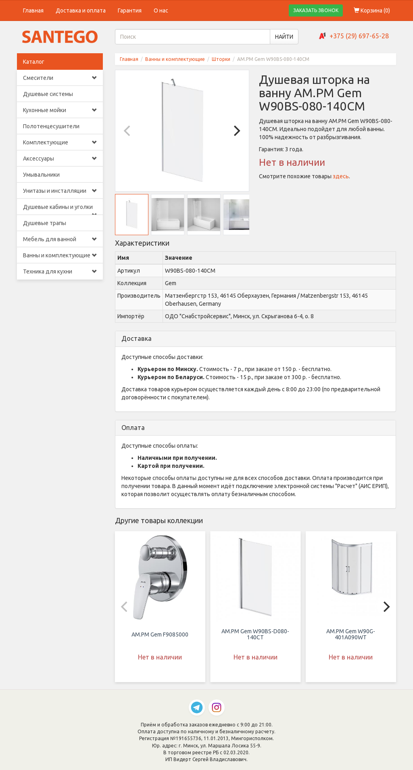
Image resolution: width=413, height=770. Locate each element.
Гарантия (130, 10)
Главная (33, 10)
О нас (161, 10)
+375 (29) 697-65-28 (359, 36)
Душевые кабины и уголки (60, 209)
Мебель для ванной (60, 239)
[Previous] (128, 131)
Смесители (60, 77)
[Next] (236, 131)
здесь (341, 176)
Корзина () (372, 10)
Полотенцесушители (51, 126)
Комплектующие (60, 142)
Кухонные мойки (60, 110)
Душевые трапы (44, 223)
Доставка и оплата (81, 10)
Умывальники (41, 174)
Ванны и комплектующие (60, 255)
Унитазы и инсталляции (60, 190)
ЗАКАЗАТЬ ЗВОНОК (315, 10)
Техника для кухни (60, 271)
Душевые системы (48, 94)
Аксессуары (60, 158)
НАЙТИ (284, 36)
